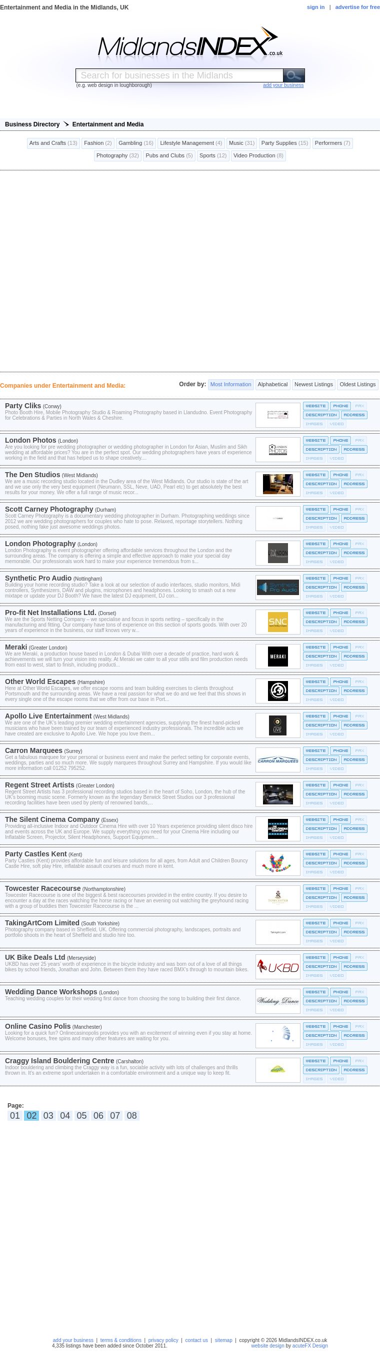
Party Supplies (285, 143)
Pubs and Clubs (169, 155)
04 (65, 1116)
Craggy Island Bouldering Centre (59, 1061)
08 (132, 1116)
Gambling (136, 143)
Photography (118, 155)
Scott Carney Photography (49, 509)
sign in (315, 7)
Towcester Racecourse (42, 888)
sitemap (223, 1340)
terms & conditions (121, 1340)
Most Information (231, 384)
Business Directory (32, 124)
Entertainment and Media (108, 124)
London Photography (40, 544)
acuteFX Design (310, 1346)
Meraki (16, 647)
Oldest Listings (357, 384)
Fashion (98, 143)
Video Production (258, 155)
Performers (332, 143)
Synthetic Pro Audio (38, 578)
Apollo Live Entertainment (48, 716)
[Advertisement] (190, 271)
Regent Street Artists (39, 785)
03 (48, 1116)
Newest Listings (314, 384)
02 (31, 1116)
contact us (196, 1340)
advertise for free (358, 7)
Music (241, 143)
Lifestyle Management (191, 143)
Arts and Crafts (53, 143)
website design (268, 1346)
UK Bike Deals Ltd (35, 957)
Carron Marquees (33, 750)
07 (115, 1116)
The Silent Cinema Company (52, 819)
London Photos (30, 440)
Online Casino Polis (37, 1026)
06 (98, 1116)
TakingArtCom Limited (42, 923)
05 (82, 1116)
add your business (73, 1340)
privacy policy (163, 1340)
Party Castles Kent (36, 854)
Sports (213, 155)
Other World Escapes (40, 681)
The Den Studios (32, 475)
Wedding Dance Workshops (51, 992)
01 (15, 1116)
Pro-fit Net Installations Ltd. (50, 613)
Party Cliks (23, 406)
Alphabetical (273, 384)
